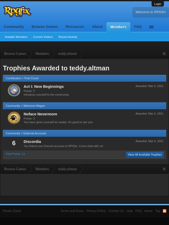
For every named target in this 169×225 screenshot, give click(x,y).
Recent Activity (67, 36)
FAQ (138, 27)
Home (148, 211)
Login (157, 3)
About (97, 27)
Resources (75, 27)
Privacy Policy (96, 211)
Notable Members (16, 36)
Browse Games (45, 27)
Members (118, 27)
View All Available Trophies (145, 154)
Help (129, 211)
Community (14, 27)
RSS (164, 211)
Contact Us (116, 211)
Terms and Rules (72, 211)
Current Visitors (43, 36)
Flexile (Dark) (12, 211)
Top (157, 211)
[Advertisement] (84, 184)
